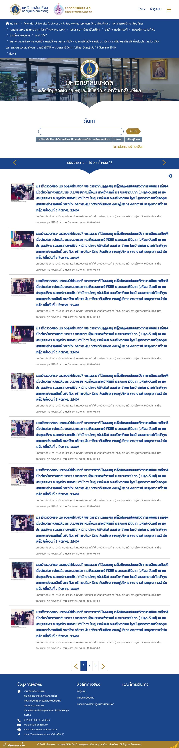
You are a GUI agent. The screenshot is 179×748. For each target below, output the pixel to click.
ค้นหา (133, 131)
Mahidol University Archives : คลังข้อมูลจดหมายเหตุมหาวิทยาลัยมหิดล (66, 23)
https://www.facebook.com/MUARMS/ (44, 734)
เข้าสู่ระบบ (81, 691)
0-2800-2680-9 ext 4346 (37, 720)
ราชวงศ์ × (118, 139)
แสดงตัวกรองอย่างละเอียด (128, 146)
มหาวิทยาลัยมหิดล (85, 698)
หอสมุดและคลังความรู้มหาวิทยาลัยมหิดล (95, 704)
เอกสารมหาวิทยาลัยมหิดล (127, 23)
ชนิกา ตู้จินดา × (133, 139)
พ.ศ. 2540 (41, 35)
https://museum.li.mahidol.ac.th (40, 730)
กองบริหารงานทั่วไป (143, 29)
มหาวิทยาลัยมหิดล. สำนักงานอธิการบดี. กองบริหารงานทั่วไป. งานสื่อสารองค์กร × (74, 139)
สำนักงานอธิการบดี (116, 29)
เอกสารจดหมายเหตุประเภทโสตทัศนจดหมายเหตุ (37, 29)
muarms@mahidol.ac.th (36, 725)
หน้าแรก (14, 23)
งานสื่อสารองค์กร (20, 35)
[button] (142, 9)
